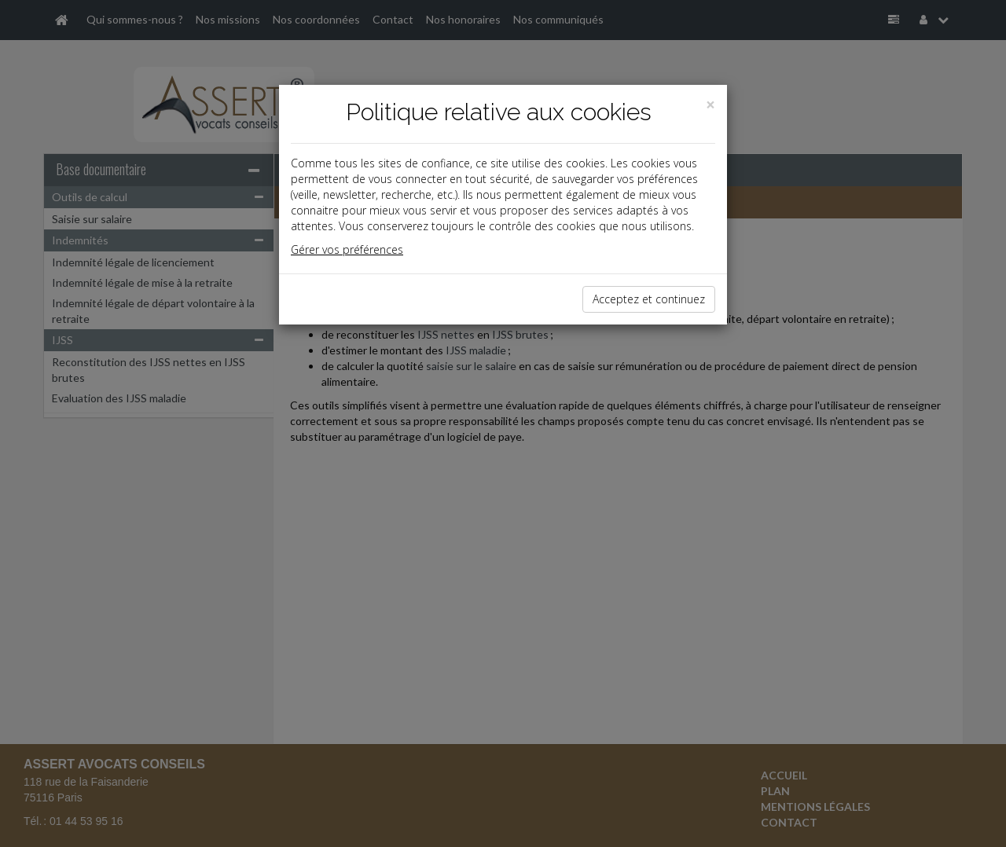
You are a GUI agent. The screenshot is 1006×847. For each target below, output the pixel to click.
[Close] (710, 105)
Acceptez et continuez (649, 299)
